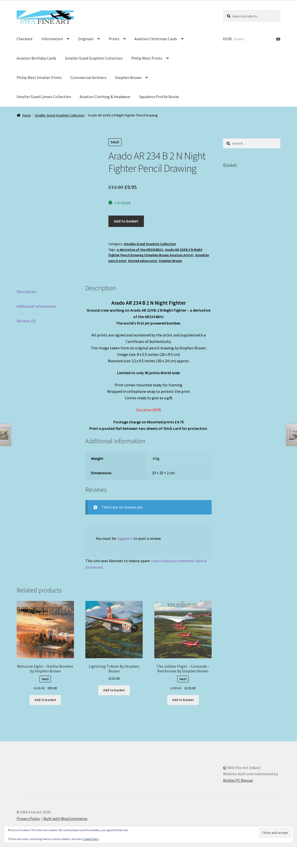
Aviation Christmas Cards (155, 38)
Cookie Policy (91, 839)
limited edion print (142, 260)
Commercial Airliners (88, 77)
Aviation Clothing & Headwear (105, 96)
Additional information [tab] (36, 306)
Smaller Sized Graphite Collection (94, 58)
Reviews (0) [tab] (26, 320)
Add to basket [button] (45, 700)
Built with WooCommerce (65, 818)
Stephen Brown (128, 77)
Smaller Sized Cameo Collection (44, 96)
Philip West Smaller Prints (39, 77)
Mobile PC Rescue (238, 780)
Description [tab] (26, 291)
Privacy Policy (28, 818)
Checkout (25, 38)
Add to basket (126, 221)
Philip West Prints (146, 58)
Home (26, 115)
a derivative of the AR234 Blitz (140, 249)
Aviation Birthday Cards (36, 58)
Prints (114, 38)
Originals (86, 38)
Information (52, 38)
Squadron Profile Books (159, 96)
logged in (125, 538)
